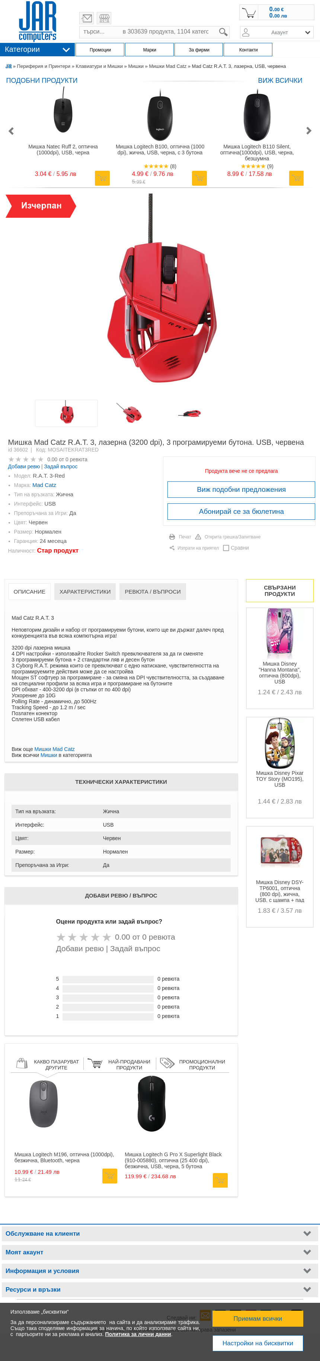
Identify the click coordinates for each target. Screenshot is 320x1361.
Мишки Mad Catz (167, 66)
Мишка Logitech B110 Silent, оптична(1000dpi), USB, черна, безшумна (257, 152)
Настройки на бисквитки (258, 1343)
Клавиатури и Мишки (99, 66)
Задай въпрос (61, 466)
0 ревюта (76, 459)
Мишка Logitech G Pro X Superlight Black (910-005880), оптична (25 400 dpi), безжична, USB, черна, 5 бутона (173, 1160)
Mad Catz (44, 485)
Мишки (135, 66)
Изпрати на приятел (198, 548)
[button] (11, 131)
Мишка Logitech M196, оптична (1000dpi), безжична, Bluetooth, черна (64, 1157)
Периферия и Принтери (44, 66)
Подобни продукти (42, 80)
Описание (29, 591)
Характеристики (85, 591)
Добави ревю (24, 466)
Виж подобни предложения (241, 489)
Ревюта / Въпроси (152, 591)
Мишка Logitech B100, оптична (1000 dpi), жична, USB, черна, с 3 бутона (160, 149)
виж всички (280, 80)
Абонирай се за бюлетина (241, 511)
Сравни (240, 548)
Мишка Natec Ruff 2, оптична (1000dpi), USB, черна (63, 149)
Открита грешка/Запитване (233, 537)
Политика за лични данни (138, 1334)
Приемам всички (258, 1318)
